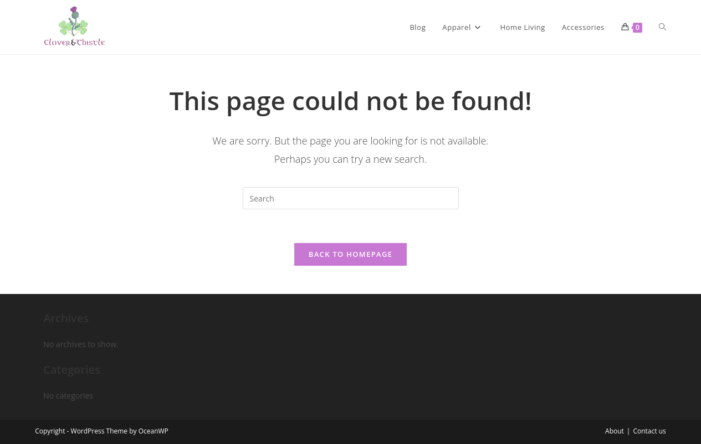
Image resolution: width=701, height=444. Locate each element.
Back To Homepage (350, 254)
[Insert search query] (351, 198)
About (614, 431)
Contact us (649, 431)
